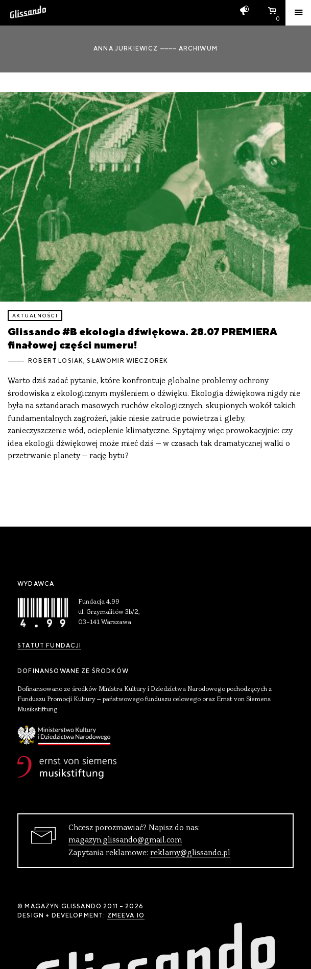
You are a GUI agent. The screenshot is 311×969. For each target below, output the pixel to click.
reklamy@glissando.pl (190, 853)
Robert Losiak (55, 360)
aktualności (35, 315)
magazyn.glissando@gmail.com (125, 840)
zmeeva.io (126, 915)
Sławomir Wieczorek (127, 360)
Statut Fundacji (49, 645)
